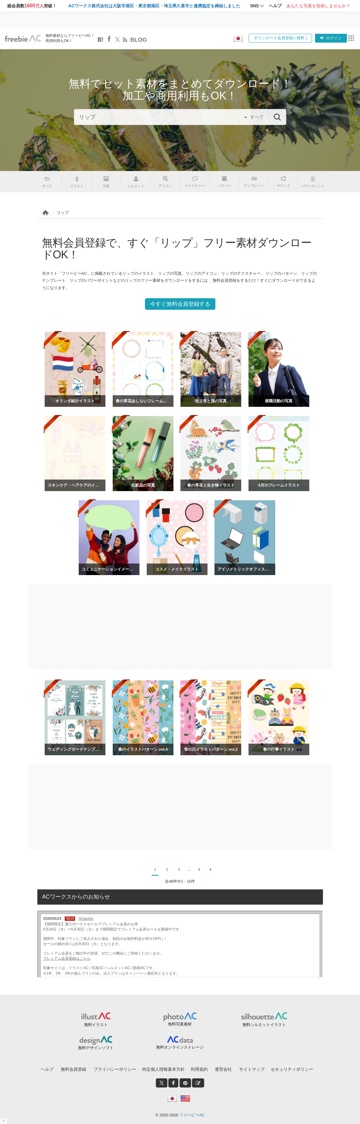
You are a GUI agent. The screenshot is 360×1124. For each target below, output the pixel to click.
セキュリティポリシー (292, 1069)
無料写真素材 (180, 1024)
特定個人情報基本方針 (163, 1069)
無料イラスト (96, 1024)
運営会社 (223, 1069)
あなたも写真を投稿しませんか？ (318, 5)
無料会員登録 (73, 1069)
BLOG (138, 40)
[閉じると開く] (4, 1121)
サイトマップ (252, 1069)
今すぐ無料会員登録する (180, 304)
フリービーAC (191, 1115)
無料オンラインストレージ (180, 1047)
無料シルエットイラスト (264, 1024)
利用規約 (199, 1069)
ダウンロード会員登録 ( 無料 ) (280, 38)
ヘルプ (47, 1069)
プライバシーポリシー (115, 1069)
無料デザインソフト (96, 1047)
